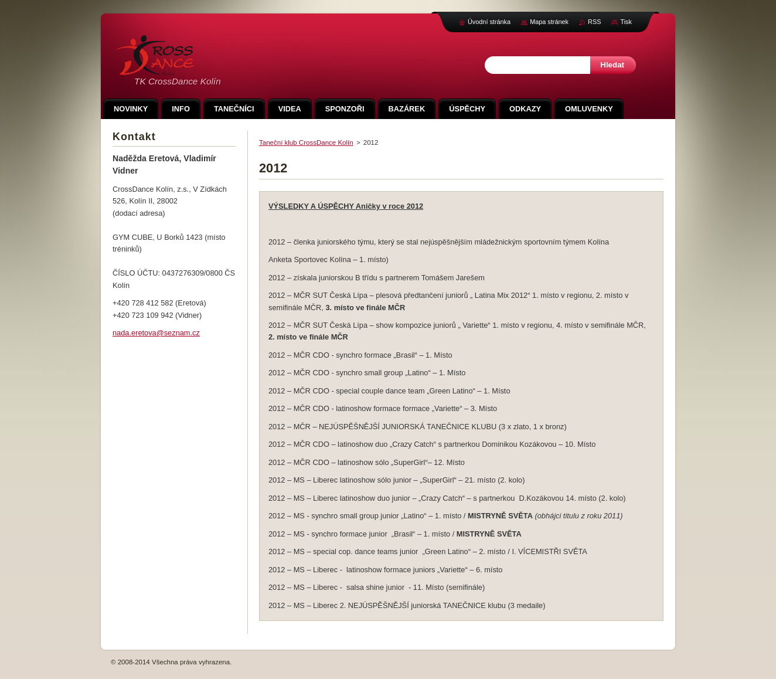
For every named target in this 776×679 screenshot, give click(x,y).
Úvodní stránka (489, 21)
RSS (594, 21)
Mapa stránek (549, 21)
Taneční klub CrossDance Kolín (306, 142)
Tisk (626, 21)
